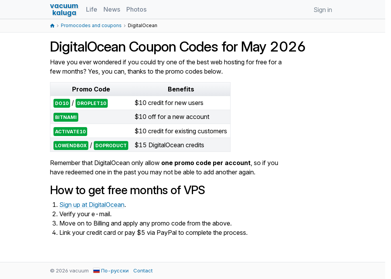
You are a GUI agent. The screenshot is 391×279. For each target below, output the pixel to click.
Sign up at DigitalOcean (91, 204)
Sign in (322, 10)
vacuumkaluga (64, 9)
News (111, 9)
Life (91, 9)
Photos (136, 9)
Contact (143, 270)
